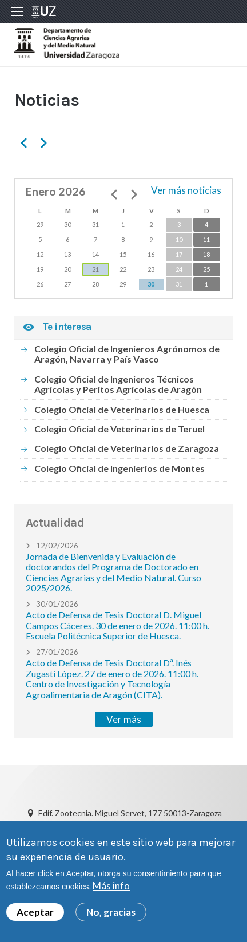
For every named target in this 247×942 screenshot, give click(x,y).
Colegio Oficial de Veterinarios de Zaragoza (126, 448)
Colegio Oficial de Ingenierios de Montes (119, 468)
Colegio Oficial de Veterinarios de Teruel (119, 428)
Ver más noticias (186, 190)
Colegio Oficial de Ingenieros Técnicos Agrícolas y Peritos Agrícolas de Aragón (118, 384)
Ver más (123, 719)
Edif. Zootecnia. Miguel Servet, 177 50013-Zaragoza (130, 813)
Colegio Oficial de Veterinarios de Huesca (121, 409)
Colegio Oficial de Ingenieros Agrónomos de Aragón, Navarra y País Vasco (127, 353)
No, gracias (111, 918)
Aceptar (35, 918)
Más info (111, 893)
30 (151, 284)
